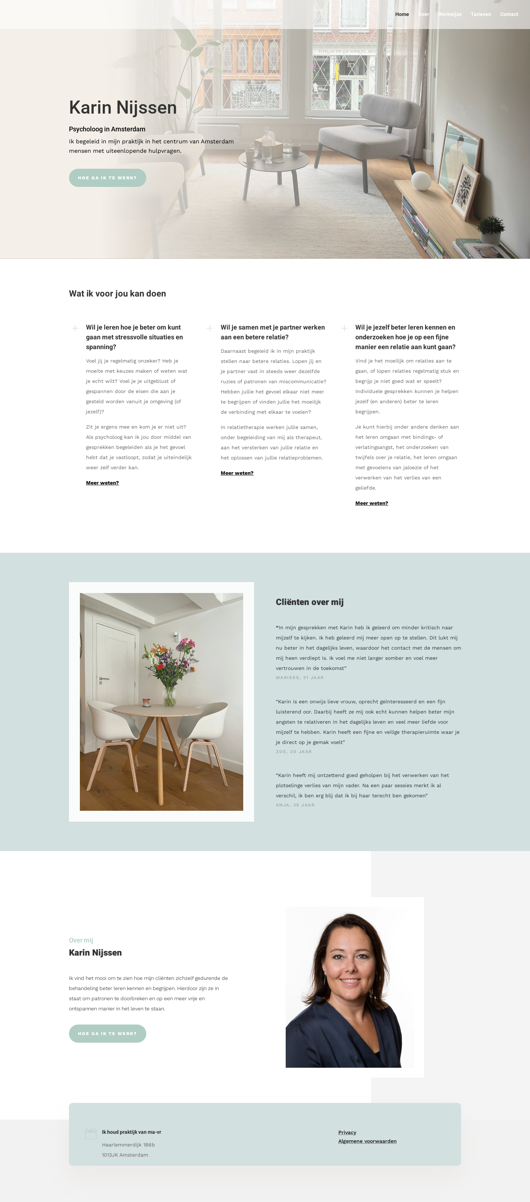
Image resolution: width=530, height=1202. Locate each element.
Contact (509, 15)
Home (402, 15)
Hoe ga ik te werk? (107, 177)
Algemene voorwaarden (367, 1141)
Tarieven (481, 15)
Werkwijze (450, 15)
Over (423, 15)
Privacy (347, 1132)
